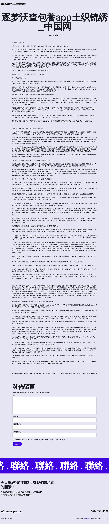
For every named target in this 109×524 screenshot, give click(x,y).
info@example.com (12, 511)
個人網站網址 (17, 432)
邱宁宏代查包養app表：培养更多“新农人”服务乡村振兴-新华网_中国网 (35, 374)
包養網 (22, 292)
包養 (54, 117)
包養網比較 (15, 316)
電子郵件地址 (17, 424)
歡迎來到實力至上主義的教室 (13, 4)
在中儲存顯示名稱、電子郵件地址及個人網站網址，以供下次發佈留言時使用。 (40, 440)
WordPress (86, 519)
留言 (14, 396)
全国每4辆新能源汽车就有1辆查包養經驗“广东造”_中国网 (78, 374)
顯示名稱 (16, 416)
